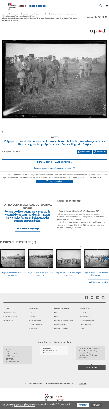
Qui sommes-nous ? (10, 313)
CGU (56, 317)
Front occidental (69, 14)
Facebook (86, 297)
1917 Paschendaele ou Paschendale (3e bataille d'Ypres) (18, 16)
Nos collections (13, 14)
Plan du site (83, 384)
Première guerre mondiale (38, 14)
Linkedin (97, 297)
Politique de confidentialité (63, 320)
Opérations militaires (55, 14)
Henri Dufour (16, 151)
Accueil (4, 14)
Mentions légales (60, 324)
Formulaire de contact (12, 361)
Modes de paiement (36, 320)
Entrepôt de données (87, 320)
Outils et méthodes (35, 324)
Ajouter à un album (84, 151)
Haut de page (91, 368)
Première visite (85, 317)
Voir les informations (54, 184)
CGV (55, 313)
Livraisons (32, 317)
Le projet (83, 313)
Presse (82, 328)
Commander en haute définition (54, 162)
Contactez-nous (85, 324)
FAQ (30, 313)
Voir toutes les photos (98, 285)
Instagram (103, 297)
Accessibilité (33, 328)
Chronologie (24, 14)
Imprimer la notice (100, 151)
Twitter (91, 297)
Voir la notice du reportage (27, 231)
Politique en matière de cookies (24, 407)
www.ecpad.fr (8, 320)
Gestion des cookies (61, 328)
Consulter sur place (10, 317)
